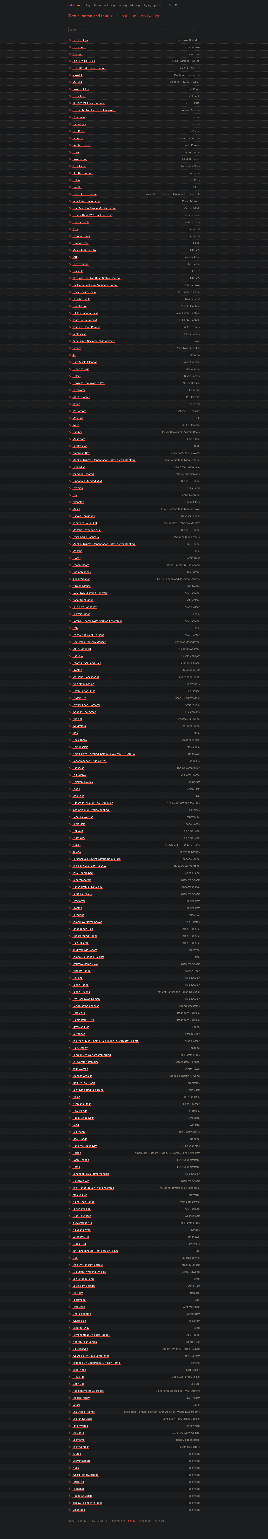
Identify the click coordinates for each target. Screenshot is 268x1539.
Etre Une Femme (82, 173)
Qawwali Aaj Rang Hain (86, 663)
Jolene (76, 851)
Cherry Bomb (80, 222)
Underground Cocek (84, 935)
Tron (75, 229)
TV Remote (79, 411)
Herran (76, 1152)
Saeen (76, 788)
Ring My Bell (80, 1425)
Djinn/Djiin (79, 124)
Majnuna (77, 418)
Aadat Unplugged (82, 600)
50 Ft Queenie (81, 397)
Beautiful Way (80, 1327)
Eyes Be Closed (81, 1215)
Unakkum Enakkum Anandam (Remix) (95, 285)
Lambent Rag (80, 243)
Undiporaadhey (81, 572)
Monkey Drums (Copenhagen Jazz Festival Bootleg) (104, 460)
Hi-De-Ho (78, 1376)
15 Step (76, 1453)
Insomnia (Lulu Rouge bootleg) (91, 809)
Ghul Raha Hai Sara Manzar (89, 642)
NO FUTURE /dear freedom (89, 68)
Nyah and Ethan (81, 1103)
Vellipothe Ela (80, 1236)
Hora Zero (78, 1012)
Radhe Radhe (80, 984)
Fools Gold (78, 823)
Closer (76, 558)
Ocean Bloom (80, 565)
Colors (76, 376)
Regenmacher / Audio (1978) (89, 761)
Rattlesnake (79, 334)
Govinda (77, 977)
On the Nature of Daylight (88, 635)
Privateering (79, 159)
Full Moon (78, 1131)
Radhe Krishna (81, 991)
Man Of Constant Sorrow (87, 1264)
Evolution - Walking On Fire (89, 1271)
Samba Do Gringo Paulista (88, 956)
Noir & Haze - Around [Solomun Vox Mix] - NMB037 (103, 754)
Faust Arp (78, 1481)
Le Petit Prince (81, 614)
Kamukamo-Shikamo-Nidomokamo (93, 341)
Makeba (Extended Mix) (86, 530)
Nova (75, 152)
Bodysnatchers (81, 1460)
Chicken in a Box (82, 781)
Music (76, 509)
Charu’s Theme (81, 1313)
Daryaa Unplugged (83, 516)
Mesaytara (78, 439)
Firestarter (78, 900)
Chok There (79, 740)
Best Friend (79, 1369)
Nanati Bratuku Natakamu (87, 886)
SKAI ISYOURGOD (83, 61)
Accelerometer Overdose (88, 1390)
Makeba (77, 551)
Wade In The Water (84, 712)
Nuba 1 (76, 844)
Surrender (78, 1033)
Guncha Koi (79, 306)
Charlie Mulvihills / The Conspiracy (94, 110)
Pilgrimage (79, 1299)
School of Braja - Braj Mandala (90, 1173)
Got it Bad (78, 1383)
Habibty (77, 432)
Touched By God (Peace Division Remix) (96, 1362)
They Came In (80, 1446)
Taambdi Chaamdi (83, 474)
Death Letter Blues (83, 691)
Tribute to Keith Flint (84, 523)
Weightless (79, 726)
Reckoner (78, 1488)
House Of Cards (82, 1495)
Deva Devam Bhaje (84, 292)
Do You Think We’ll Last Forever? (92, 215)
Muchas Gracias (82, 1075)
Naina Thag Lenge (83, 1201)
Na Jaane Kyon (81, 1229)
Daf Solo (77, 656)
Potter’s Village (81, 1208)
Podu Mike (78, 467)
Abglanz (77, 719)
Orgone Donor (81, 236)
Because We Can (82, 816)
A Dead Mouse (81, 586)
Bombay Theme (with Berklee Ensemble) (97, 621)
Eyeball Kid (79, 1243)
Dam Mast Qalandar (84, 362)
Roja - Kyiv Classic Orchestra (90, 593)
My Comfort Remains (85, 1061)
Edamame (78, 1439)
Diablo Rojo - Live (83, 1019)
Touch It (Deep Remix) (86, 327)
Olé (74, 495)
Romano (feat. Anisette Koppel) (91, 1334)
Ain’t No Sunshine (83, 684)
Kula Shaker (79, 1194)
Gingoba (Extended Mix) (87, 481)
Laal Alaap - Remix (83, 1411)
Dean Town (79, 96)
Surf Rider (78, 131)
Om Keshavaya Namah (86, 998)
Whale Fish (79, 1320)
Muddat (77, 82)
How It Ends (79, 1110)
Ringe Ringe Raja (82, 928)
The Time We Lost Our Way (89, 865)
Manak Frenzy (81, 1397)
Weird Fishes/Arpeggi (85, 1474)
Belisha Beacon (81, 145)
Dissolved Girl (80, 1180)
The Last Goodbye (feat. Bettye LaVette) (96, 278)
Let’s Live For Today (84, 607)
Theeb (76, 404)
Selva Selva (79, 47)
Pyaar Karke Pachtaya (85, 537)
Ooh (75, 628)
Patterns (77, 138)
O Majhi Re (79, 698)
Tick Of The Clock (83, 1082)
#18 (74, 257)
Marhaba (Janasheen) (85, 677)
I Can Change (80, 1159)
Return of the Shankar (85, 1005)
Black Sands (79, 1138)
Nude (75, 1467)
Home (76, 1166)
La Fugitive (79, 774)
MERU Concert (81, 649)
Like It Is (77, 187)
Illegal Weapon (81, 579)
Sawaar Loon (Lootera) (86, 705)
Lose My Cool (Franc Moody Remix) (94, 208)
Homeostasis (80, 747)
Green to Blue (80, 369)
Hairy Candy (80, 1047)
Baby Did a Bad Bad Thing (88, 1089)
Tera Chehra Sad (82, 872)
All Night (77, 1292)
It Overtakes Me (82, 1222)
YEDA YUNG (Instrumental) (88, 103)
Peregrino (78, 914)
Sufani (76, 1404)
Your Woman (80, 1068)
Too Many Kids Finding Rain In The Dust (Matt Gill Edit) (105, 1040)
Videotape (78, 1509)
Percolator (78, 390)
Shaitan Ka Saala (82, 1418)
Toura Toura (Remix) (84, 320)
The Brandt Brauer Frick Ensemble (93, 1187)
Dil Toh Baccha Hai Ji (85, 313)
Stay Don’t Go (80, 1026)
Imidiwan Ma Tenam (84, 949)
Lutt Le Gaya (80, 40)
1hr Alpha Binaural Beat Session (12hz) (95, 1250)
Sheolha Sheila (81, 299)
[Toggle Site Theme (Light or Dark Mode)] (176, 5)
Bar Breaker (79, 446)
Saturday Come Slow (85, 963)
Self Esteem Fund (83, 1278)
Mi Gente (78, 1432)
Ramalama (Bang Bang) (86, 201)
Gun (75, 1257)
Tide (75, 733)
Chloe (76, 180)
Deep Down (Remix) (84, 194)
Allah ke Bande (81, 970)
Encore (76, 348)
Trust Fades (79, 166)
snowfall (77, 75)
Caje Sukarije (80, 942)
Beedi (75, 1124)
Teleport (77, 54)
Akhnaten (78, 502)
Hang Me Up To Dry (84, 1145)
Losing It (77, 271)
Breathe (77, 670)
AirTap (76, 1096)
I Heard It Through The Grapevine (92, 802)
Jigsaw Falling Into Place (87, 1502)
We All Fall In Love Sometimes (90, 1355)
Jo (74, 355)
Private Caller (80, 89)
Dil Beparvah (80, 1348)
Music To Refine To (84, 250)
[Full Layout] (197, 29)
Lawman (77, 488)
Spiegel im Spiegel (83, 1285)
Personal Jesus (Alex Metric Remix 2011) (96, 858)
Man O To (78, 795)
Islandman (78, 117)
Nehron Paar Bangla (84, 1341)
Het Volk (77, 830)
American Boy (81, 453)
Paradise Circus (82, 893)
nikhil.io (74, 5)
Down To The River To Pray (88, 383)
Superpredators (81, 879)
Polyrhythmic (80, 264)
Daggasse (78, 768)
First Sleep (78, 1306)
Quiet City (78, 837)
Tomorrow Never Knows (87, 921)
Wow (75, 425)
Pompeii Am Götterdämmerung (91, 1054)
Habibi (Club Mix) (83, 1117)
